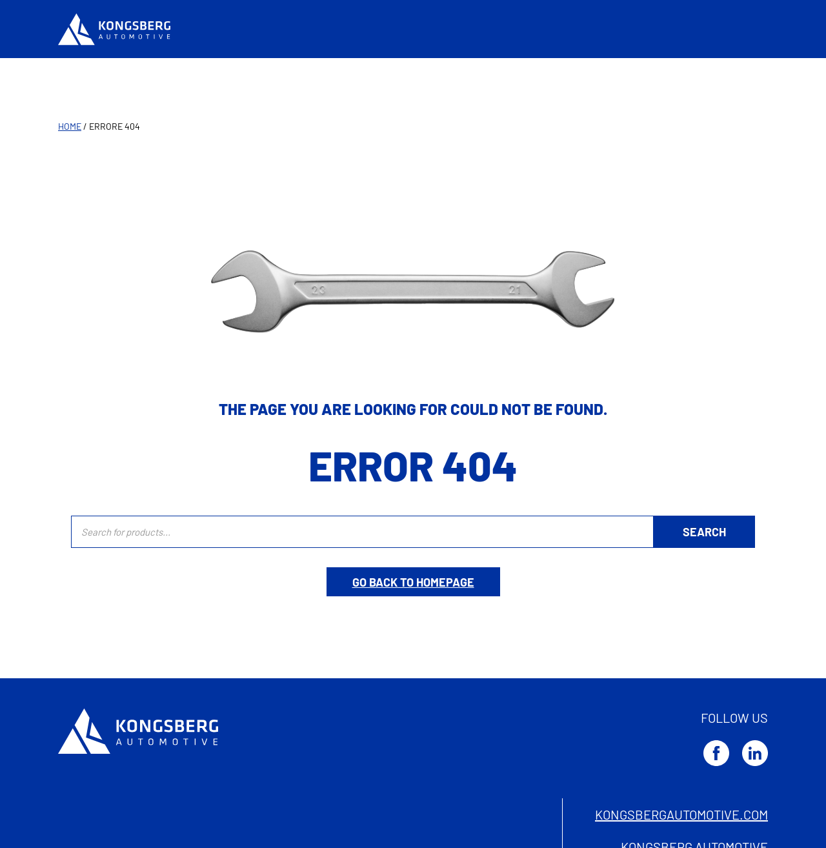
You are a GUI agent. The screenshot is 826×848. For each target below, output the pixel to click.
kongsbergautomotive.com (681, 814)
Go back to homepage (413, 582)
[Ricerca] (704, 532)
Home (69, 126)
